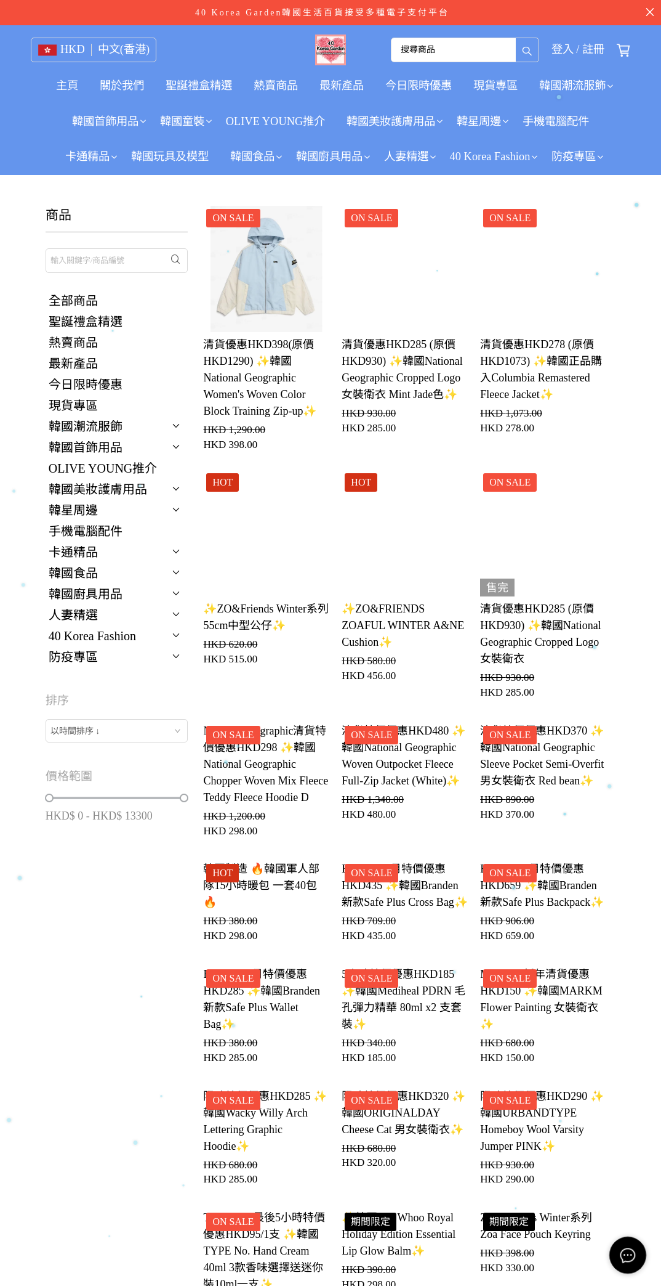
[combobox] (117, 731)
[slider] (49, 798)
